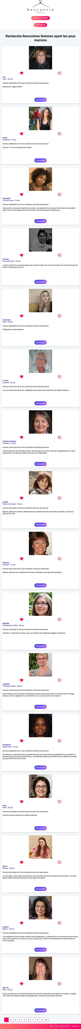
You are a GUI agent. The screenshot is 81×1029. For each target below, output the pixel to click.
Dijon (4, 322)
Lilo (4, 77)
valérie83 (6, 684)
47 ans (13, 140)
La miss (6, 381)
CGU (56, 1026)
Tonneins (6, 443)
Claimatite (6, 198)
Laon (4, 79)
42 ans (10, 79)
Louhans (6, 383)
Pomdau (6, 259)
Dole (4, 990)
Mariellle (6, 623)
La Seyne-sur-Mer (9, 686)
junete (5, 138)
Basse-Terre (7, 747)
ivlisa (5, 806)
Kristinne (6, 563)
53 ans (17, 200)
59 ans (9, 990)
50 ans (17, 261)
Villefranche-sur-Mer (10, 625)
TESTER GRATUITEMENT (40, 18)
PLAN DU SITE (65, 1026)
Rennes (5, 868)
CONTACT (75, 1026)
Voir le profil (40, 100)
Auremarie (6, 320)
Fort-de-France (8, 200)
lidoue (5, 866)
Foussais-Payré (8, 261)
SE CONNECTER (40, 25)
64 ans (19, 686)
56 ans (10, 808)
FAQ (51, 1026)
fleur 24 (5, 988)
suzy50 (5, 502)
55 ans (11, 929)
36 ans (10, 322)
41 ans (15, 747)
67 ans (13, 443)
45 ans (21, 625)
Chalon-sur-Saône (9, 504)
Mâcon (5, 929)
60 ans (19, 504)
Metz (4, 808)
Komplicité (7, 745)
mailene (6, 927)
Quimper (6, 565)
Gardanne (6, 140)
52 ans (13, 383)
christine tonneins (9, 441)
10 (46, 1020)
